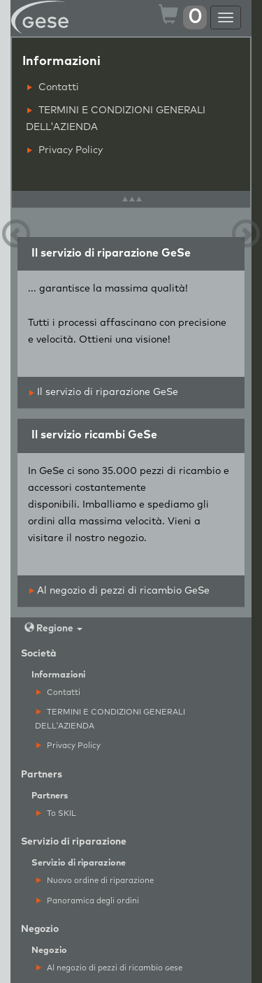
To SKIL (56, 813)
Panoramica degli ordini (87, 901)
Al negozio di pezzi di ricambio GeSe (119, 591)
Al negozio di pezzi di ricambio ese (109, 968)
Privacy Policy (65, 150)
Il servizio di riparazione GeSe (103, 392)
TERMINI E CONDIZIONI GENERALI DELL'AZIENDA (115, 119)
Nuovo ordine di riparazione (95, 880)
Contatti (53, 87)
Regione (53, 628)
